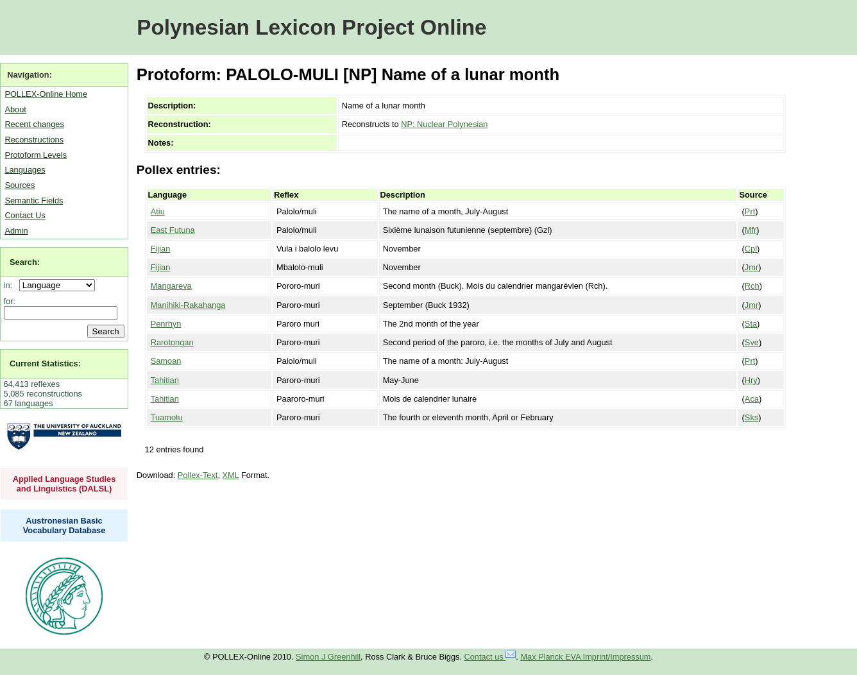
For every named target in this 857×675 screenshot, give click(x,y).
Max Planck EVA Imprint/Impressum (585, 657)
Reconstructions (34, 139)
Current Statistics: (45, 363)
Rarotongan (172, 342)
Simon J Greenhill (328, 657)
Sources (19, 185)
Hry (751, 380)
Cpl (751, 248)
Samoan (166, 361)
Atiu (158, 211)
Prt (750, 211)
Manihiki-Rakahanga (188, 305)
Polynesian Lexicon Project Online (311, 27)
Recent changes (34, 124)
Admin (16, 230)
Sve (752, 342)
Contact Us (24, 215)
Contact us (490, 657)
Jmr (751, 267)
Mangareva (171, 286)
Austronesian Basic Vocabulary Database (64, 525)
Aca (752, 399)
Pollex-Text (198, 475)
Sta (751, 324)
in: (10, 285)
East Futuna (173, 230)
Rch (752, 286)
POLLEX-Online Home (45, 94)
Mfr (750, 230)
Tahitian (165, 380)
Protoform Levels (35, 155)
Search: (25, 262)
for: (10, 301)
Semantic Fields (33, 200)
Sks (751, 417)
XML (231, 475)
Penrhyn (166, 324)
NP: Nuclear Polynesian (444, 124)
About (15, 109)
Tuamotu (167, 417)
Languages (24, 170)
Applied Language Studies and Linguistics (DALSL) (64, 483)
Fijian (161, 248)
